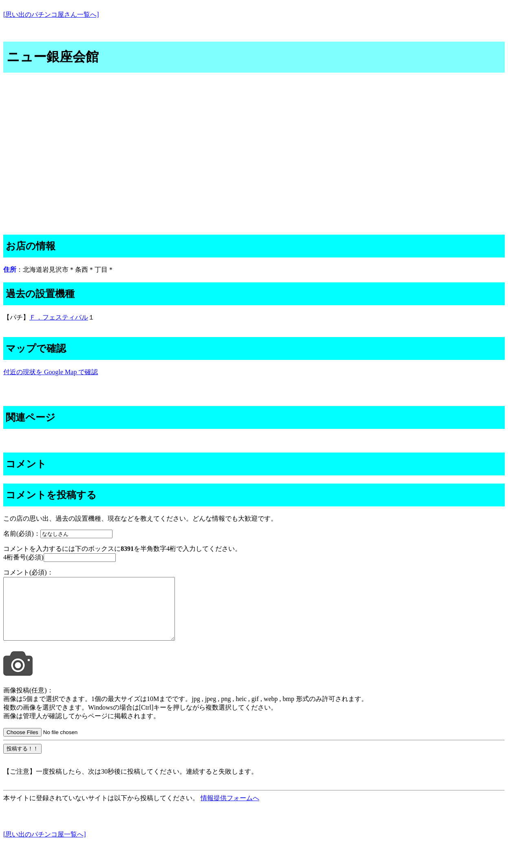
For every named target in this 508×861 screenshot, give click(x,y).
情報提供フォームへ (230, 810)
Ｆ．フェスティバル (58, 317)
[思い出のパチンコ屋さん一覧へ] (51, 14)
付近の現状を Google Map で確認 (50, 371)
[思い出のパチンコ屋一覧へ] (44, 846)
